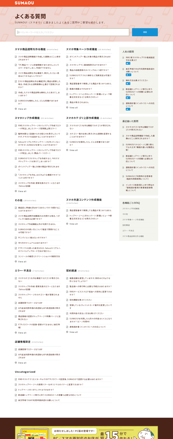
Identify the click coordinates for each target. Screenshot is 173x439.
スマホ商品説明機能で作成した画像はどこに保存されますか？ (140, 137)
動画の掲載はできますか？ (81, 88)
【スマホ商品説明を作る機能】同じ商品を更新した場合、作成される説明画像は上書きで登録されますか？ (39, 84)
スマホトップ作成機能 (27, 118)
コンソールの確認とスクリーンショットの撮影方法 (39, 256)
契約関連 (71, 270)
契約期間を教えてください (81, 299)
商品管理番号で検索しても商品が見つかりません (90, 83)
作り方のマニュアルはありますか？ (33, 242)
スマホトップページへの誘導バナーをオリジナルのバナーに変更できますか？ (50, 384)
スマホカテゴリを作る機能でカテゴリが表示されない (140, 128)
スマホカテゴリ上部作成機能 (82, 118)
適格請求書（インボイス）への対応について (88, 326)
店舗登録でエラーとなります (30, 302)
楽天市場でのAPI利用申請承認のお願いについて (39, 400)
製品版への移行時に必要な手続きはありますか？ (91, 286)
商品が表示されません (79, 102)
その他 (19, 200)
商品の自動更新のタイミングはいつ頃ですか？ (89, 70)
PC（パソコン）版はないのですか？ (32, 237)
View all (22, 108)
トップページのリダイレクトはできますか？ (36, 389)
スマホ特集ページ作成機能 (81, 49)
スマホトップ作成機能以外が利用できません (37, 224)
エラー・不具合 (23, 270)
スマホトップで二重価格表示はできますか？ (88, 64)
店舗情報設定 (23, 341)
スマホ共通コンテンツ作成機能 (84, 199)
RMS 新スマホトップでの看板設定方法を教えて (140, 58)
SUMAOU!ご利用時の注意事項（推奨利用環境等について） (139, 177)
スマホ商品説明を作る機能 (30, 49)
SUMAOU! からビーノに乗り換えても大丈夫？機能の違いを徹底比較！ (140, 147)
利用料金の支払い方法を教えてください (87, 313)
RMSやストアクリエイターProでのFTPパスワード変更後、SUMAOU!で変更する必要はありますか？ (60, 379)
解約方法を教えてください (137, 80)
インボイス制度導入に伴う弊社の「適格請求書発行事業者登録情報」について (140, 188)
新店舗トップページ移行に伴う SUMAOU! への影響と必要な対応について (50, 395)
